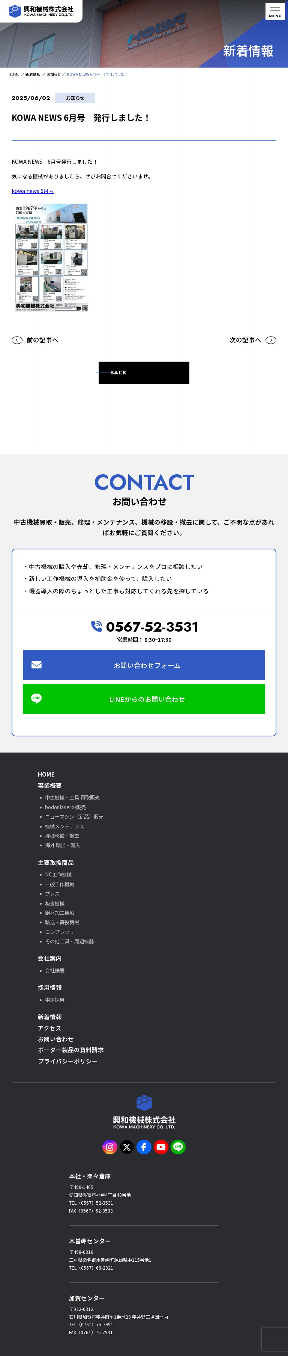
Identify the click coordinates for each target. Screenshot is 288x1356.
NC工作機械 (58, 874)
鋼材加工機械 (59, 912)
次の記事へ (245, 339)
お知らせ (53, 74)
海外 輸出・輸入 (62, 845)
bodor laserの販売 (65, 807)
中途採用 (54, 999)
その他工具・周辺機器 (69, 941)
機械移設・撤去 (62, 835)
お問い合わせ (56, 1039)
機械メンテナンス (64, 826)
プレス (52, 893)
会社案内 (50, 958)
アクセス (50, 1028)
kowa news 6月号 (33, 191)
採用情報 (50, 987)
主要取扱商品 (56, 862)
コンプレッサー (62, 931)
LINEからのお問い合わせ (147, 699)
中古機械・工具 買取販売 (72, 797)
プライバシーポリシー (68, 1061)
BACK (118, 372)
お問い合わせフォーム (147, 665)
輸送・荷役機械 (62, 922)
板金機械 (54, 903)
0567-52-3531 (145, 627)
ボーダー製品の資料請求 (71, 1049)
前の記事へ (42, 339)
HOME (14, 74)
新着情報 (33, 74)
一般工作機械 (59, 884)
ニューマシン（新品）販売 (74, 816)
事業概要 (50, 785)
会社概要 (54, 970)
